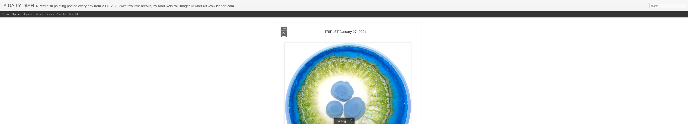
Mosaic (39, 14)
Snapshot (61, 14)
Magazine (28, 14)
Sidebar (50, 14)
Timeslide (74, 14)
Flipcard (16, 14)
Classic (5, 14)
